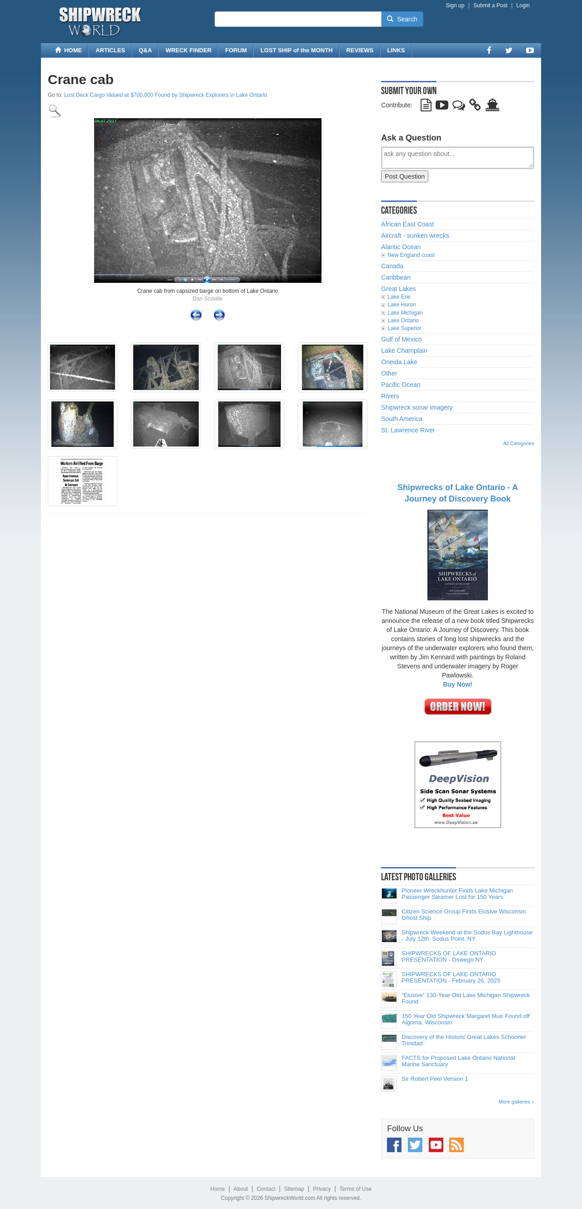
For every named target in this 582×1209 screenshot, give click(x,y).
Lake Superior (404, 328)
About (241, 1189)
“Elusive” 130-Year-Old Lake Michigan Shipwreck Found (465, 998)
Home (218, 1189)
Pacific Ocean (400, 384)
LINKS (396, 50)
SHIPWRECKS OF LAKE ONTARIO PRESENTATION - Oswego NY (448, 956)
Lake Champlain (404, 350)
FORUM (236, 50)
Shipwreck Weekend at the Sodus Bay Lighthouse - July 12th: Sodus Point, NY (466, 935)
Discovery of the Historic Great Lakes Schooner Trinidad (463, 1040)
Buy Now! (457, 684)
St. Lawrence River (408, 430)
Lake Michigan (404, 313)
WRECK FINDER (188, 50)
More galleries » (516, 1101)
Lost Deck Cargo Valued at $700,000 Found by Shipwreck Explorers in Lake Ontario (165, 95)
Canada (392, 266)
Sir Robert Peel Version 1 (434, 1079)
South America (401, 418)
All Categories (518, 443)
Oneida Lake (399, 362)
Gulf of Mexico (401, 339)
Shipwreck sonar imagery (416, 407)
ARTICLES (110, 50)
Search (402, 19)
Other (389, 373)
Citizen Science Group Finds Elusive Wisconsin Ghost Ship (463, 914)
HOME (68, 50)
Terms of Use (356, 1189)
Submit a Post (490, 5)
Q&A (145, 50)
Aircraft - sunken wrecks (415, 235)
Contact (265, 1189)
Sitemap (294, 1189)
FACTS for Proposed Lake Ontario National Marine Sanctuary (458, 1061)
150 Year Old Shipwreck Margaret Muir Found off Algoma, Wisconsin (465, 1019)
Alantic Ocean (401, 247)
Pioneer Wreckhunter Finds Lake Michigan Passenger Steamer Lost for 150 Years (457, 894)
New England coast (410, 255)
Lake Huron (401, 304)
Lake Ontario (403, 320)
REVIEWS (360, 50)
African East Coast (407, 224)
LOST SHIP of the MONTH (297, 50)
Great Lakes (398, 288)
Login (523, 5)
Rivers (390, 396)
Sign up (455, 5)
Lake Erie (399, 297)
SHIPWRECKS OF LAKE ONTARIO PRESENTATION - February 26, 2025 (450, 977)
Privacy (322, 1189)
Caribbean (396, 277)
